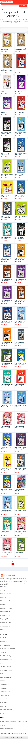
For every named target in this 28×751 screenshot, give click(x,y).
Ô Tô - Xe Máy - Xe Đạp (6, 670)
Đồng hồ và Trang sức (6, 709)
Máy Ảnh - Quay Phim (6, 659)
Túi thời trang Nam (5, 691)
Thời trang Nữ (4, 688)
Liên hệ (2, 629)
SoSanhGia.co (13, 737)
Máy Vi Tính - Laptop (5, 656)
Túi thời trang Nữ (4, 695)
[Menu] (26, 2)
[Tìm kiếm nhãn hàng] (10, 5)
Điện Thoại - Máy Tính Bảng (7, 648)
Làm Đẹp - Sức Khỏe (5, 677)
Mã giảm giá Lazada (5, 622)
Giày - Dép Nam (4, 699)
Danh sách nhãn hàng (6, 608)
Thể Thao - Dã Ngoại (5, 666)
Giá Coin (4, 735)
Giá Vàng (22, 733)
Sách (1, 674)
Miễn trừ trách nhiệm (5, 601)
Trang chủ (2, 9)
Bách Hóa (2, 681)
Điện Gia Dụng (4, 641)
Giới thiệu (2, 590)
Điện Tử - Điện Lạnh (5, 638)
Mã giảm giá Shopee (5, 626)
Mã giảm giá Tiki (4, 619)
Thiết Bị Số (3, 652)
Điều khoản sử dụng (5, 597)
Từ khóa (7, 9)
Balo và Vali (3, 706)
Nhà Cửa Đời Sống (5, 645)
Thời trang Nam (4, 684)
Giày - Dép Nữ (4, 702)
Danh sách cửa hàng (5, 611)
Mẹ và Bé (2, 663)
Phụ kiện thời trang (5, 713)
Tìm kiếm (22, 5)
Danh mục (3, 604)
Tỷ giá (9, 733)
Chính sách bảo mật (5, 593)
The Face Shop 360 (15, 733)
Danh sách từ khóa (5, 615)
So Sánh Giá (20, 737)
